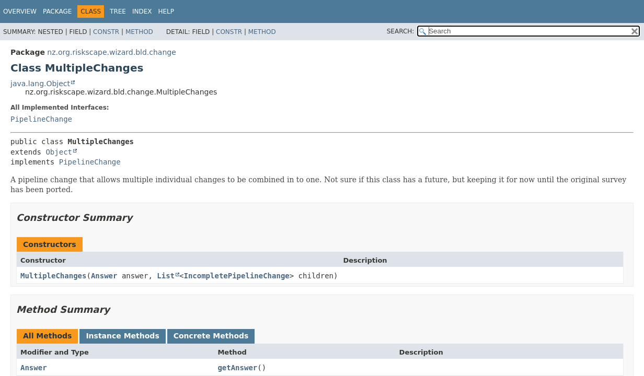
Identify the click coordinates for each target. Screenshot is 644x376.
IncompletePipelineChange (236, 276)
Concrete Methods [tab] (211, 336)
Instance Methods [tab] (122, 336)
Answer (104, 276)
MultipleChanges (53, 276)
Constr (106, 32)
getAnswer (237, 367)
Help (166, 11)
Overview (20, 11)
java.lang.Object (40, 83)
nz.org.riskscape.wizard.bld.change (111, 52)
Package (57, 11)
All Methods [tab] (47, 336)
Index (142, 11)
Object (58, 152)
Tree (118, 11)
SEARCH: (401, 31)
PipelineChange (41, 119)
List (166, 276)
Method (139, 32)
